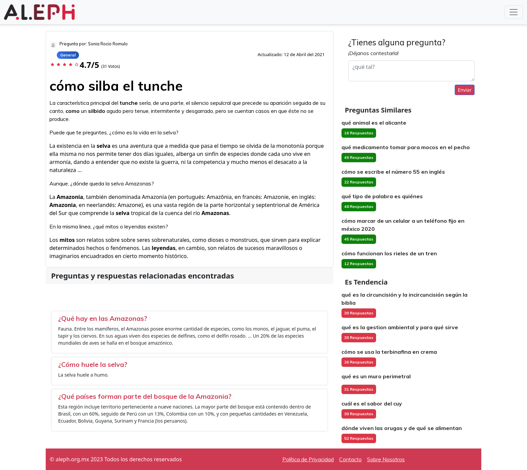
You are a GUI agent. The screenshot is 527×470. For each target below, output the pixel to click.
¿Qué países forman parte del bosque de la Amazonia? (145, 396)
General (68, 54)
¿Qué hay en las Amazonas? (102, 318)
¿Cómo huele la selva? (92, 364)
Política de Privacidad (308, 459)
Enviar (465, 90)
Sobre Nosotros (386, 459)
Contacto (350, 459)
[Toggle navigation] (513, 12)
